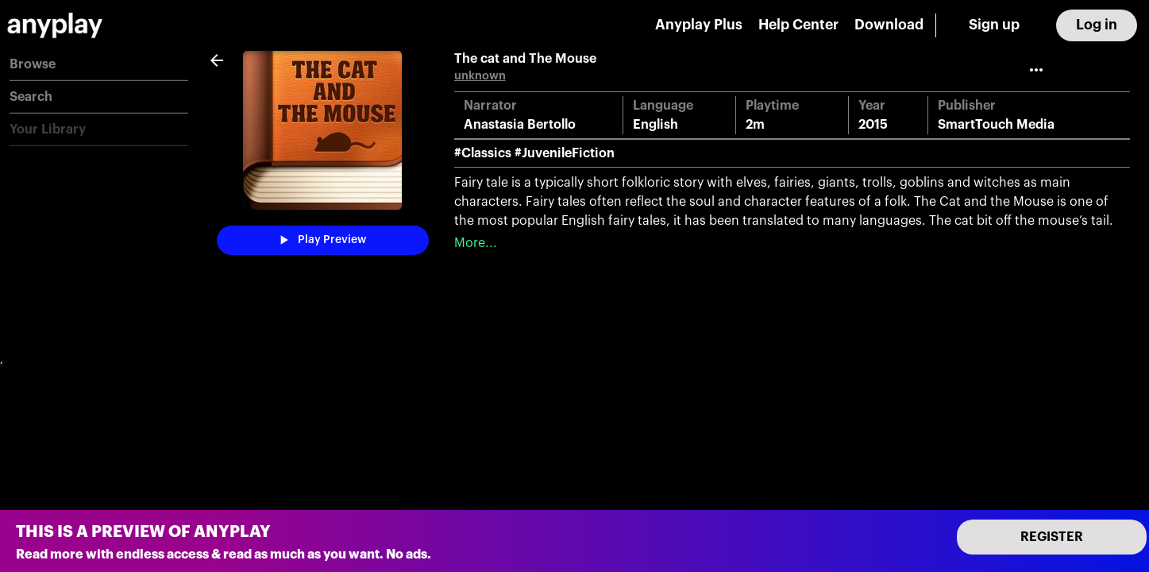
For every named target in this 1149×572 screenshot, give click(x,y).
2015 (873, 124)
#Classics (482, 153)
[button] (99, 64)
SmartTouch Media (996, 124)
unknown (480, 76)
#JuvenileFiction (565, 153)
